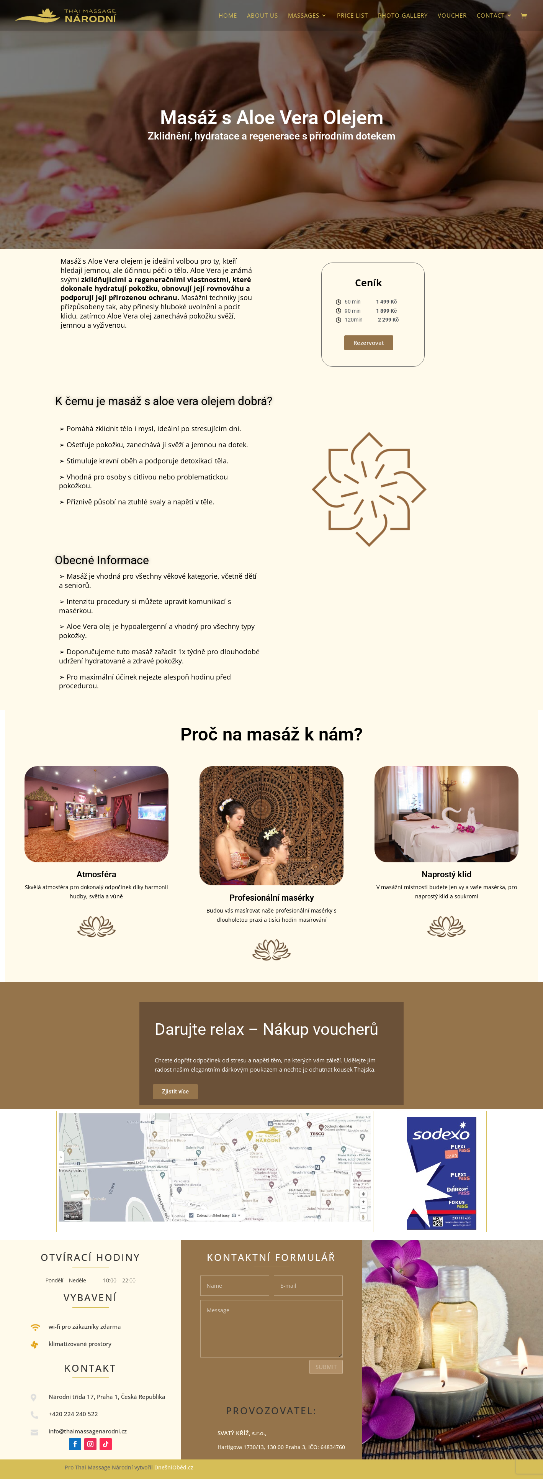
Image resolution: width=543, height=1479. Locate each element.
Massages (303, 16)
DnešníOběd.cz (174, 1467)
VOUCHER (452, 16)
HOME (228, 16)
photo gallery (403, 16)
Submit (326, 1367)
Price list (352, 16)
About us (262, 16)
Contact (491, 16)
